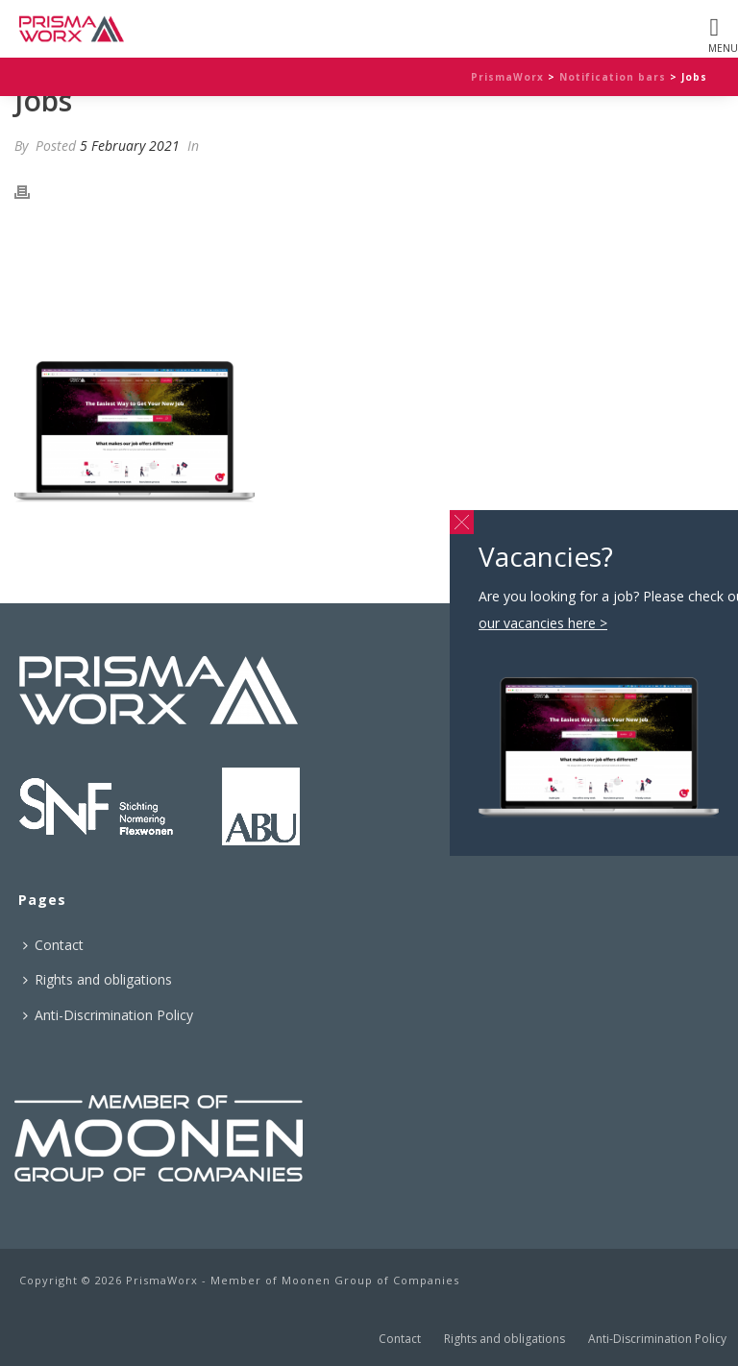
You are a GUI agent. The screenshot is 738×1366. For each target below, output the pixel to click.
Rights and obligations (97, 979)
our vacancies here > (403, 284)
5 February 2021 (130, 145)
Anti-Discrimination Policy (108, 1015)
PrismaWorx (507, 77)
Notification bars (612, 77)
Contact (53, 945)
